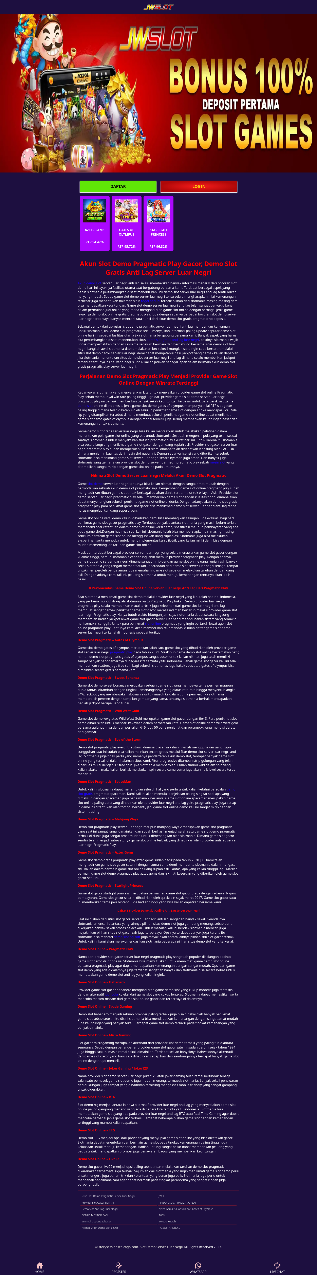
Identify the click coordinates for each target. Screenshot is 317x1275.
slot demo (95, 483)
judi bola (111, 994)
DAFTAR (118, 186)
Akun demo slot (89, 283)
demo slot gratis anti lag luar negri (173, 340)
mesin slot (217, 462)
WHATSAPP (198, 1268)
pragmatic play (121, 652)
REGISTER (119, 1268)
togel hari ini (150, 301)
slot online (153, 623)
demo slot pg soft (127, 937)
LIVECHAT (277, 1268)
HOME (39, 1268)
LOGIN (198, 186)
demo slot (85, 405)
